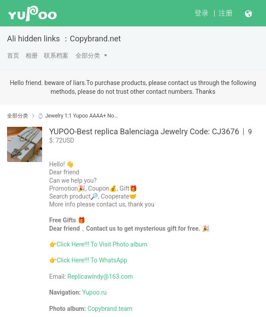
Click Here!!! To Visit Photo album (102, 244)
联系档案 (56, 55)
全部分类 (87, 55)
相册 (31, 55)
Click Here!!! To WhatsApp (92, 260)
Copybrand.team (110, 308)
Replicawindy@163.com (100, 276)
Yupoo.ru (94, 292)
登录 (201, 13)
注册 (226, 13)
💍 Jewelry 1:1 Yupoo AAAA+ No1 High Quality (78, 116)
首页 (13, 55)
